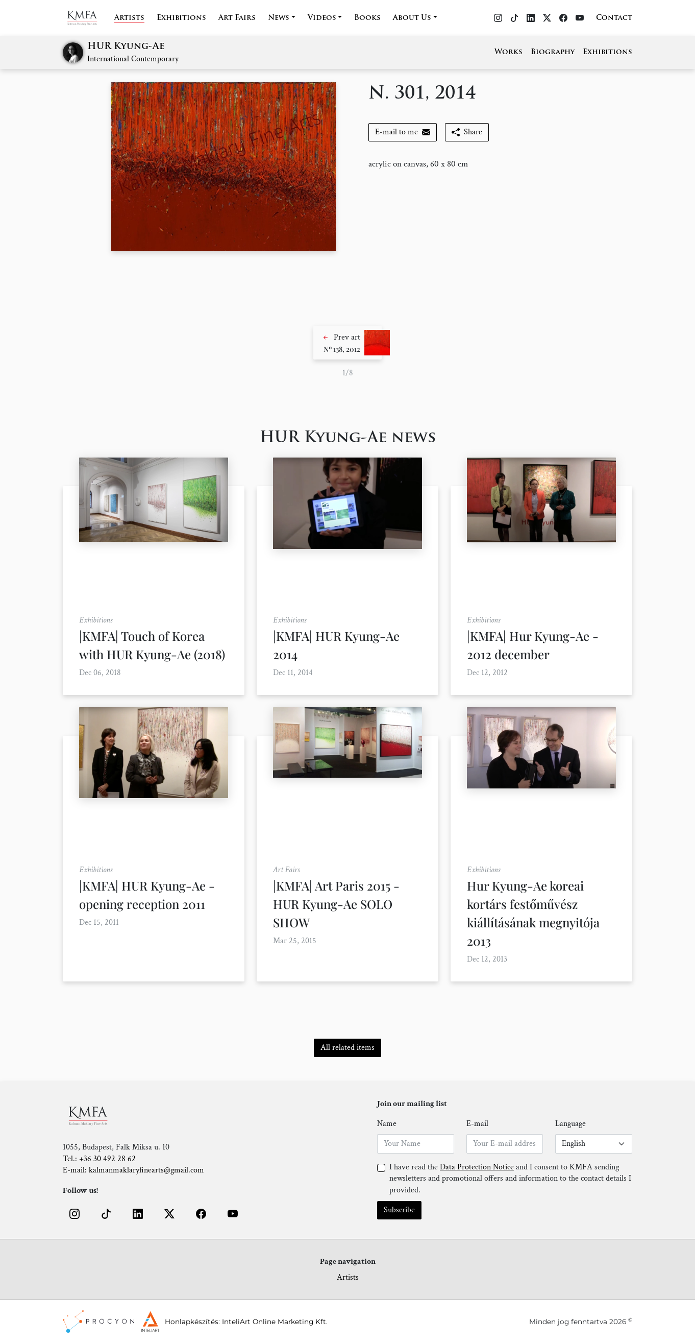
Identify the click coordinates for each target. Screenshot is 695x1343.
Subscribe (399, 1210)
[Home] (88, 18)
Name (386, 1123)
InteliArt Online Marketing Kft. (275, 1321)
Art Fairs (237, 18)
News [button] (278, 18)
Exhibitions (181, 18)
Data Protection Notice (477, 1167)
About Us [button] (412, 18)
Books (367, 18)
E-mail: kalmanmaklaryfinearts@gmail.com (133, 1170)
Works (508, 52)
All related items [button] (347, 1047)
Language (570, 1123)
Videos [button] (322, 18)
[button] (347, 342)
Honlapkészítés (191, 1321)
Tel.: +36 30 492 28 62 (99, 1159)
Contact (614, 18)
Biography (553, 52)
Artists (129, 18)
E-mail (477, 1123)
